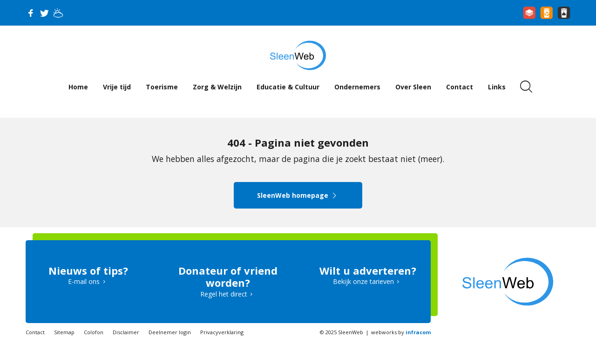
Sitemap (64, 332)
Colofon (93, 332)
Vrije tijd (117, 86)
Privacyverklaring (222, 332)
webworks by (401, 332)
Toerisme (162, 86)
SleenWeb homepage (298, 195)
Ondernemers (357, 86)
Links (497, 86)
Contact (459, 86)
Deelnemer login (170, 332)
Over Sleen (413, 86)
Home (78, 86)
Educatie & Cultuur (288, 86)
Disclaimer (126, 332)
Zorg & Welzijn (217, 86)
